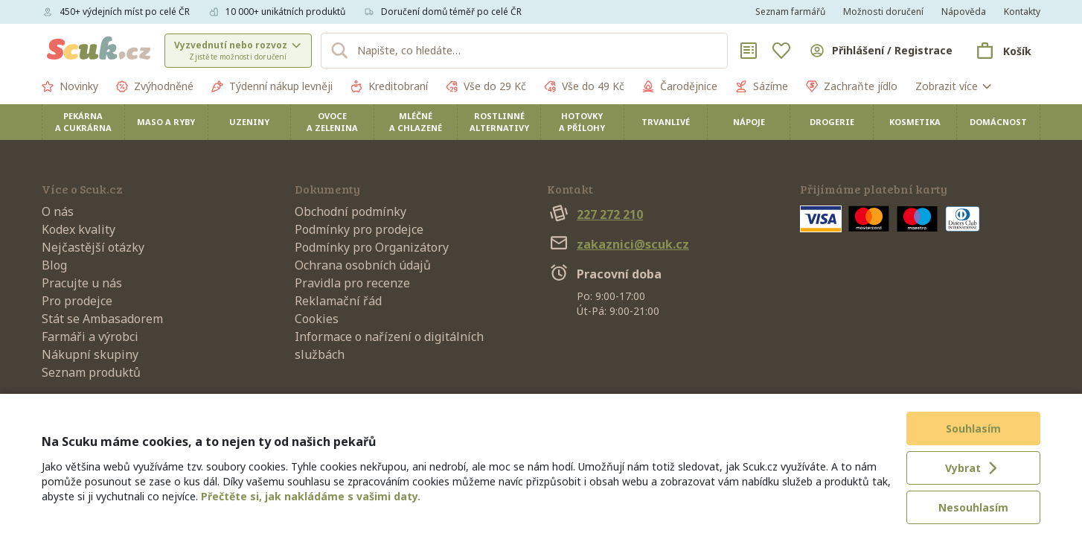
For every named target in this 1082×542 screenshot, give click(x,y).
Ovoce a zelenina (332, 121)
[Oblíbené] (781, 51)
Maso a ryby (166, 121)
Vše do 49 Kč (584, 86)
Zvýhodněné (154, 86)
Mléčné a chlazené (415, 121)
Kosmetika (915, 121)
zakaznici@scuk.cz (618, 244)
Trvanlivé (665, 121)
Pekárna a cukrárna (83, 121)
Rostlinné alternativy (499, 121)
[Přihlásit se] (880, 51)
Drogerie (832, 121)
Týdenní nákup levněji (272, 86)
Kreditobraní (389, 86)
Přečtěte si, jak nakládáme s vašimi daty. (310, 496)
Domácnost (998, 121)
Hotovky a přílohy (582, 121)
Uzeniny (249, 121)
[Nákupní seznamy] (749, 51)
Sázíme (761, 86)
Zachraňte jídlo (851, 86)
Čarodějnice (679, 86)
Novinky (70, 86)
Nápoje (749, 121)
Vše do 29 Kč (486, 86)
